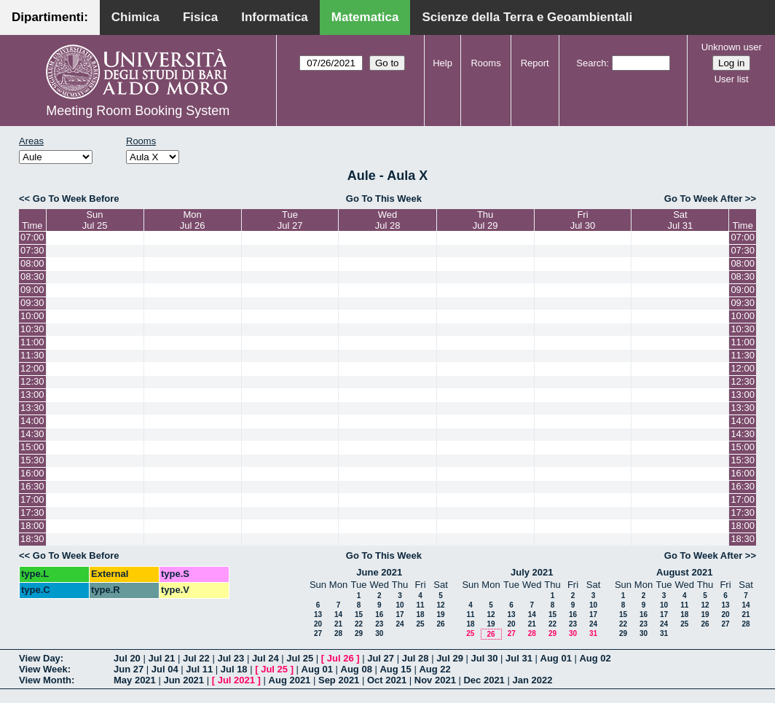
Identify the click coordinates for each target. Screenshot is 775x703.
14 (338, 614)
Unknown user (731, 47)
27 (318, 633)
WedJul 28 (388, 220)
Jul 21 (161, 658)
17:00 (32, 499)
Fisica (200, 17)
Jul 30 (484, 658)
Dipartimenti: (50, 17)
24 (400, 624)
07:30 (32, 250)
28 (338, 633)
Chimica (135, 17)
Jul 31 (518, 658)
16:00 (32, 473)
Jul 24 (265, 658)
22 (359, 624)
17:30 (32, 512)
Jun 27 (128, 669)
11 (420, 605)
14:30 (32, 433)
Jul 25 (299, 658)
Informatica (274, 17)
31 (593, 633)
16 (379, 614)
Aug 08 (356, 669)
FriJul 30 (583, 220)
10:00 (32, 315)
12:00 (32, 368)
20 (318, 624)
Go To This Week (384, 198)
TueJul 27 (290, 220)
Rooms (485, 63)
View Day (39, 658)
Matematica (365, 17)
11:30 (32, 355)
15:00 (32, 446)
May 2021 (135, 680)
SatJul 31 (680, 220)
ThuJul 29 (485, 220)
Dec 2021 (483, 680)
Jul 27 (380, 658)
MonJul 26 (192, 220)
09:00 (32, 289)
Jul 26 (340, 658)
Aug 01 (556, 658)
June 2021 (379, 572)
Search (591, 63)
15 (359, 614)
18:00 (32, 525)
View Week (43, 669)
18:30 (32, 538)
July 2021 (532, 572)
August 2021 (684, 572)
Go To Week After (703, 198)
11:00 (32, 342)
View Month (45, 680)
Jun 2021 (183, 680)
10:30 (32, 328)
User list (732, 79)
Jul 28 (415, 658)
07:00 (32, 237)
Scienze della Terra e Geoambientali (527, 17)
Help (442, 63)
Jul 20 (127, 658)
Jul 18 (234, 669)
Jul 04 (165, 669)
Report (535, 63)
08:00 (32, 263)
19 (440, 614)
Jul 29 (449, 658)
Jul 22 (196, 658)
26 (440, 624)
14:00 (32, 420)
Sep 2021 (338, 680)
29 (359, 633)
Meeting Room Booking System (137, 110)
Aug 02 (594, 658)
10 (400, 605)
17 (400, 614)
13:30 (32, 407)
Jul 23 (230, 658)
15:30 (32, 460)
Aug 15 (395, 669)
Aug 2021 (290, 680)
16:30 (32, 486)
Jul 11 (199, 669)
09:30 (32, 302)
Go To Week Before (76, 198)
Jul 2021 (236, 680)
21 (338, 624)
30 (379, 633)
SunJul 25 (95, 220)
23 (379, 624)
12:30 (32, 381)
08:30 (32, 276)
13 (318, 614)
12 (440, 605)
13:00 (32, 394)
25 (420, 624)
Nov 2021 (435, 680)
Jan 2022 (532, 680)
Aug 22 (434, 669)
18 (420, 614)
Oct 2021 (386, 680)
